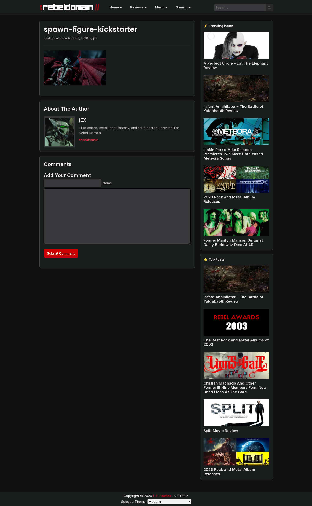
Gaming (183, 7)
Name (107, 183)
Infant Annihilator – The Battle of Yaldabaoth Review (233, 108)
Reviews (138, 7)
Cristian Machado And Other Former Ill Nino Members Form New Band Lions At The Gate (235, 387)
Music (161, 7)
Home (116, 7)
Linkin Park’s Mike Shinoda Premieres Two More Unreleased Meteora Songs (233, 153)
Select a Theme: (133, 502)
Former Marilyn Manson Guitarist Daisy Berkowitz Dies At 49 (233, 242)
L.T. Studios (162, 496)
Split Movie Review (221, 431)
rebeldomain (88, 140)
